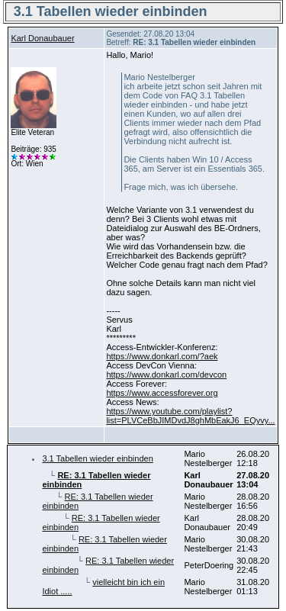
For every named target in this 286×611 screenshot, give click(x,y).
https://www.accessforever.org (161, 392)
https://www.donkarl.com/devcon (166, 374)
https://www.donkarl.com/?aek (161, 356)
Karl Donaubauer (42, 38)
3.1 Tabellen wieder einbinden (97, 458)
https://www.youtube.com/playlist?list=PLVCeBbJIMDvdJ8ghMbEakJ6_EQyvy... (190, 416)
